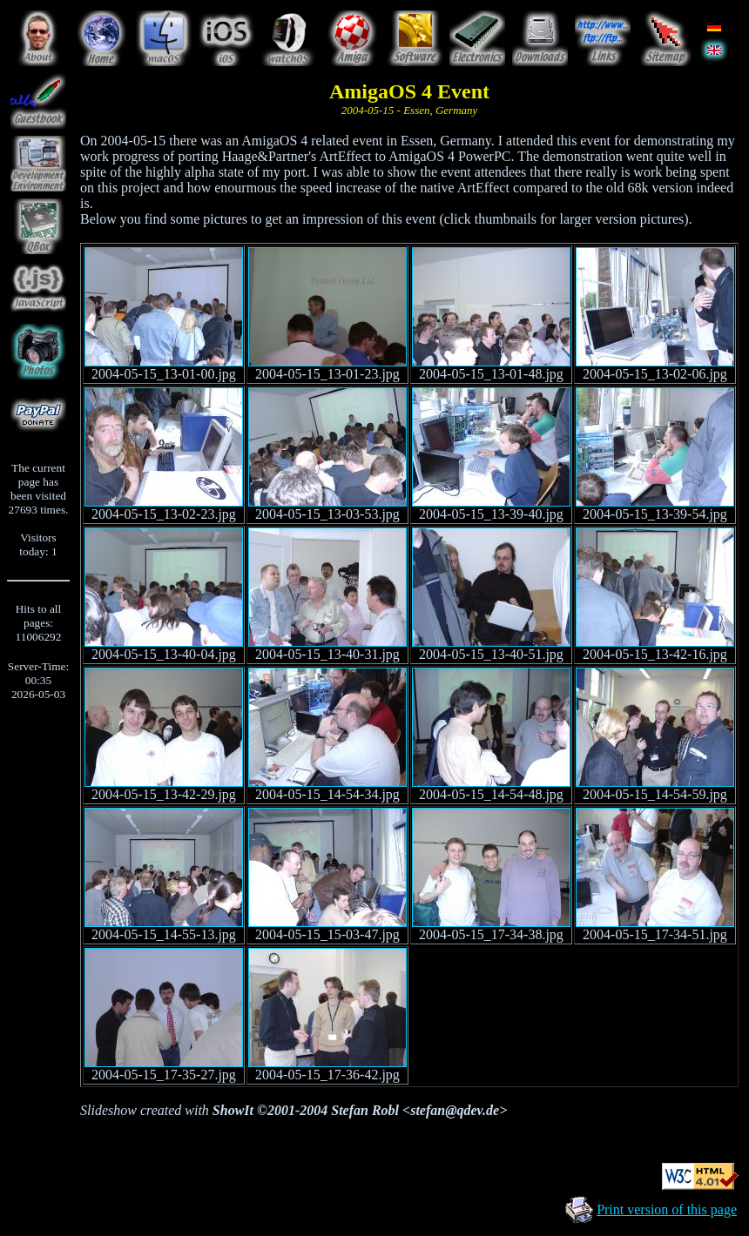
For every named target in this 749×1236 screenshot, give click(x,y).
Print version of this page (667, 1209)
